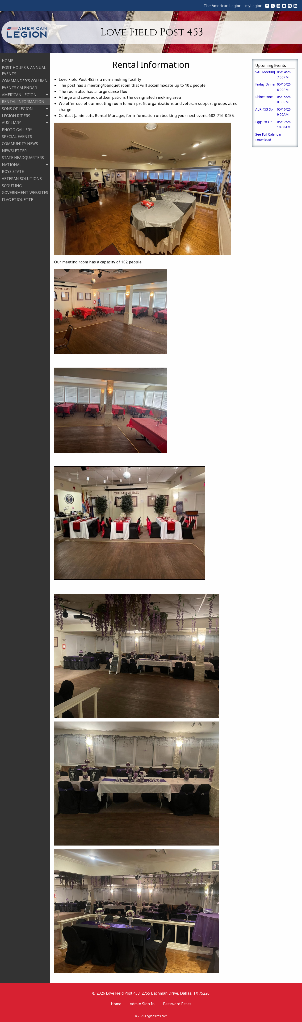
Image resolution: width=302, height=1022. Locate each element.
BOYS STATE (13, 171)
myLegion (253, 5)
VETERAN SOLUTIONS (22, 178)
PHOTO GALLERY (17, 129)
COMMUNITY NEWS (20, 143)
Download (263, 139)
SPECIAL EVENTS (17, 136)
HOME (7, 60)
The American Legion (222, 5)
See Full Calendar (268, 134)
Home (116, 1003)
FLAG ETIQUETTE (17, 199)
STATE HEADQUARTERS (23, 157)
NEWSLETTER (14, 150)
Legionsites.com (156, 1016)
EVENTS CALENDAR (19, 87)
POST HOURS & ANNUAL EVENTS (24, 70)
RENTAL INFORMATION (23, 101)
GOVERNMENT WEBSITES (25, 192)
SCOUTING (12, 185)
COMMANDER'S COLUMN (25, 80)
